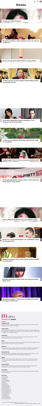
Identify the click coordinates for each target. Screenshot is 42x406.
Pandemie (8, 372)
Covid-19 (3, 372)
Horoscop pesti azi (5, 394)
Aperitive (6, 360)
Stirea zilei (12, 371)
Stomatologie (23, 348)
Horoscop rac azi (5, 384)
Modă (3, 341)
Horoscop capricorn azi (6, 389)
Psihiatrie (33, 349)
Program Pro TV (6, 332)
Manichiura (25, 336)
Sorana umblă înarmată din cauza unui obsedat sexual (20, 219)
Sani (22, 336)
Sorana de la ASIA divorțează (12, 21)
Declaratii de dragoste (14, 325)
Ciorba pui (28, 360)
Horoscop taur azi (5, 388)
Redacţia (34, 403)
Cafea (20, 359)
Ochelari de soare (13, 343)
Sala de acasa (27, 354)
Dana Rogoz (4, 331)
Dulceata (26, 359)
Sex (29, 324)
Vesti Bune (36, 371)
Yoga (18, 353)
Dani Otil (9, 331)
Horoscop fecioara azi (6, 387)
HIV (26, 349)
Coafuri (15, 336)
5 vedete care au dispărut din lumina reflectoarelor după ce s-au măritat (20, 141)
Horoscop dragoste (6, 380)
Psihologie (13, 348)
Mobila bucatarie (5, 365)
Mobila (19, 365)
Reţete (3, 357)
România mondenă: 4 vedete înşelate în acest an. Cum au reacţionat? (21, 41)
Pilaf (17, 360)
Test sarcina (4, 349)
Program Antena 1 (14, 332)
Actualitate (4, 370)
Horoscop (4, 375)
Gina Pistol (21, 331)
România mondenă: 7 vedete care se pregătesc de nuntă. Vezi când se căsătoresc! (20, 300)
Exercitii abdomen (31, 353)
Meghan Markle (5, 330)
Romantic (8, 324)
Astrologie (4, 382)
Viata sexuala (13, 324)
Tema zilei (16, 371)
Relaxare (15, 353)
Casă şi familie (5, 364)
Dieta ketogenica (21, 354)
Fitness (5, 353)
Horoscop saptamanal (6, 398)
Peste (12, 359)
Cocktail (33, 359)
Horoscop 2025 (5, 378)
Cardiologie (9, 349)
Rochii (4, 336)
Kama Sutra (33, 324)
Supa (22, 359)
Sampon (30, 336)
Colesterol (29, 348)
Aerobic (25, 353)
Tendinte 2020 (20, 343)
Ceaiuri (6, 348)
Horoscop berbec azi (6, 397)
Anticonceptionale (35, 348)
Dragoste (3, 324)
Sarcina (3, 348)
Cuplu (20, 324)
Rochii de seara (7, 342)
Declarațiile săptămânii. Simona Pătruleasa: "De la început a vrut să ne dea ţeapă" (18, 121)
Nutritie (37, 353)
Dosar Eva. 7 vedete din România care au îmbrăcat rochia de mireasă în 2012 (21, 240)
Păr (2, 336)
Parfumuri (11, 336)
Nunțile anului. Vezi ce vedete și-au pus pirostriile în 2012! (21, 160)
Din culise (4, 371)
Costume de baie (22, 342)
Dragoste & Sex (5, 323)
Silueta (15, 354)
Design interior (34, 365)
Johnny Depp (24, 330)
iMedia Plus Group (13, 402)
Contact (39, 403)
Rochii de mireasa (15, 342)
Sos (14, 359)
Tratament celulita (11, 338)
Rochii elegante (33, 342)
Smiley (12, 331)
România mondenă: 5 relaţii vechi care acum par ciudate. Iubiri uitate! (21, 280)
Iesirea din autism (22, 371)
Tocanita (30, 359)
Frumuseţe (4, 335)
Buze (33, 336)
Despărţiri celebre (30, 371)
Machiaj (19, 336)
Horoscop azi (4, 379)
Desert (10, 360)
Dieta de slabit (5, 354)
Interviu (7, 371)
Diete (3, 353)
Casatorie (26, 324)
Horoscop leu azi (5, 395)
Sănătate (4, 346)
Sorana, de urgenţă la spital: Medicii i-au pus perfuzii (19, 61)
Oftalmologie (14, 349)
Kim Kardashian (18, 330)
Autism (28, 366)
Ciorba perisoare (21, 360)
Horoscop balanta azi (6, 396)
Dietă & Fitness (5, 352)
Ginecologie (18, 348)
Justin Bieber (26, 331)
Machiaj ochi (4, 338)
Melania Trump (33, 331)
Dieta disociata (11, 354)
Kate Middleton (11, 330)
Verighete (7, 343)
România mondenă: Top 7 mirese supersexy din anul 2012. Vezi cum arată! (21, 260)
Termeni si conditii (29, 403)
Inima (9, 348)
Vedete (21, 37)
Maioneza (14, 360)
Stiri (21, 17)
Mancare (3, 359)
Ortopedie (29, 349)
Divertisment (5, 328)
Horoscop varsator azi (6, 393)
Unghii (7, 336)
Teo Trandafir (30, 330)
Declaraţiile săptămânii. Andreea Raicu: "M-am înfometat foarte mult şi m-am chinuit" (21, 180)
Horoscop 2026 (5, 376)
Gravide (18, 366)
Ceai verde (22, 349)
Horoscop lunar (5, 383)
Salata (17, 359)
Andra (15, 331)
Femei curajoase (23, 366)
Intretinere (21, 353)
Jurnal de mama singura (11, 366)
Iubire (23, 324)
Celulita (35, 336)
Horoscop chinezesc (6, 381)
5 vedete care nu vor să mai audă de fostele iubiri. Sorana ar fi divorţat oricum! (20, 81)
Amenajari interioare (13, 365)
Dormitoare (27, 365)
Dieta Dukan (10, 353)
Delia (18, 331)
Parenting (4, 366)
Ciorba (9, 359)
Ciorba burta (33, 360)
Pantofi (27, 342)
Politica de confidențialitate (19, 403)
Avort (19, 349)
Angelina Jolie (36, 330)
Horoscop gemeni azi (6, 386)
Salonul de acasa (18, 338)
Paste (7, 359)
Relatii (17, 324)
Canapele (23, 365)
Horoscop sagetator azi (6, 391)
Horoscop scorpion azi (6, 390)
